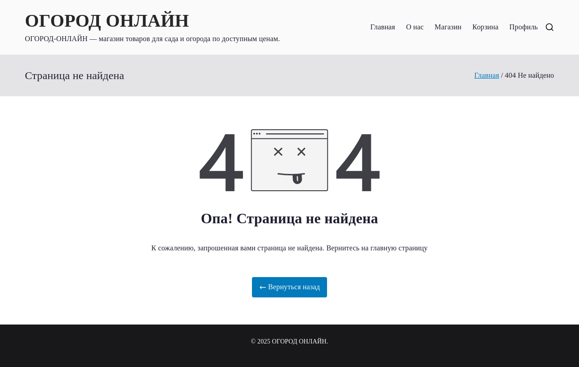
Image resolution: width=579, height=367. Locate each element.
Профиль (523, 27)
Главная (382, 27)
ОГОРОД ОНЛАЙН (107, 20)
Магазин (448, 27)
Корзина (485, 27)
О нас (415, 27)
